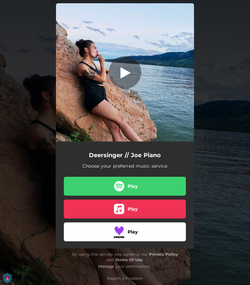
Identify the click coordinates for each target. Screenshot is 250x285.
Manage (106, 266)
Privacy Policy (163, 254)
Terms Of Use (129, 259)
